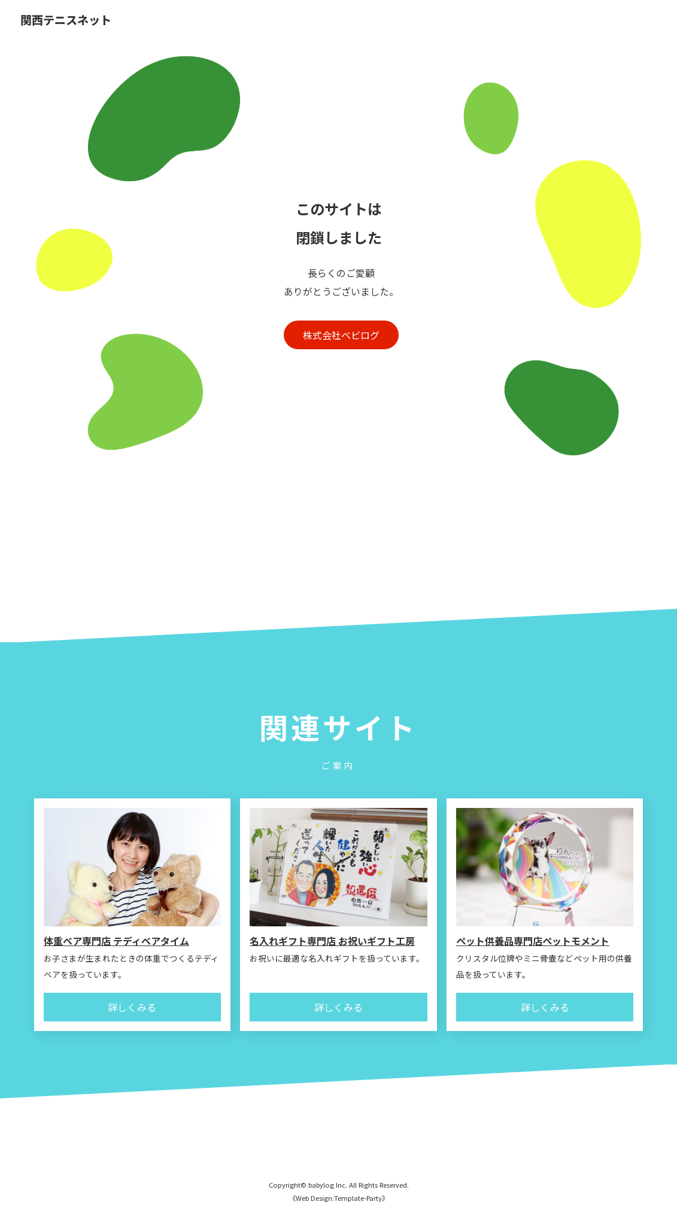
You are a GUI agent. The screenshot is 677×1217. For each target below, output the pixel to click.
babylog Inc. (327, 1184)
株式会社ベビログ (341, 335)
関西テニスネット (65, 20)
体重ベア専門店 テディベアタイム (116, 941)
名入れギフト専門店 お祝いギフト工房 (332, 941)
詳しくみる (132, 1007)
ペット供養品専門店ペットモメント (532, 941)
